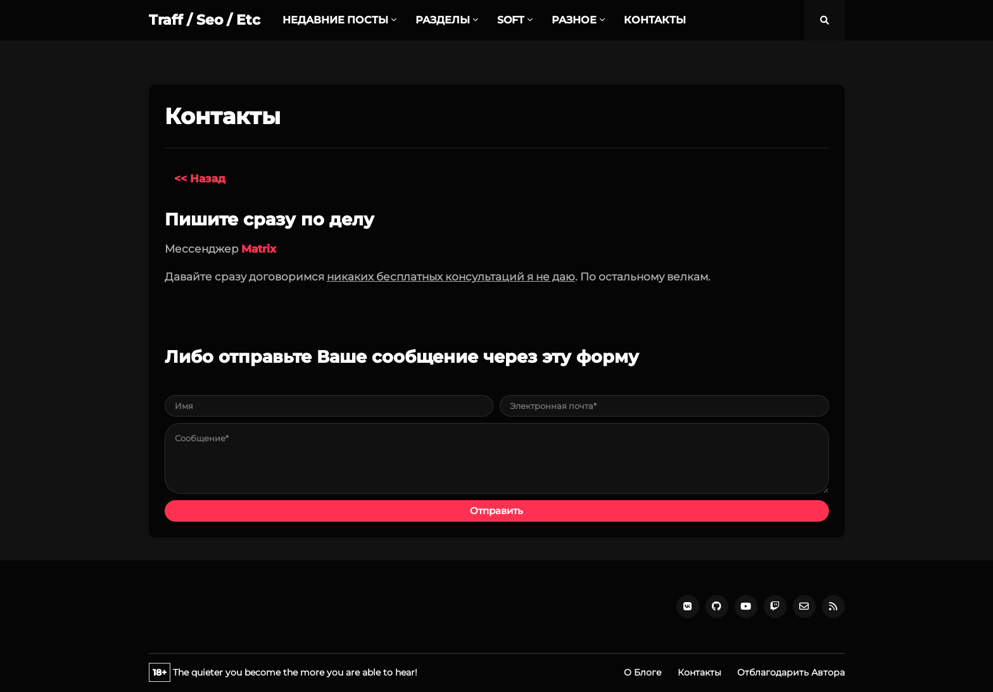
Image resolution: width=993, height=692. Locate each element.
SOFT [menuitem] (510, 20)
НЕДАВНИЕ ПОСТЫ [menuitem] (335, 20)
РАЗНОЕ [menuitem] (574, 20)
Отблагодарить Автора (791, 672)
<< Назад (199, 178)
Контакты (699, 672)
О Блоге (643, 672)
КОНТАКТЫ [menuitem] (655, 20)
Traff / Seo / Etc (204, 19)
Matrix (258, 248)
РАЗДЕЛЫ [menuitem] (442, 20)
